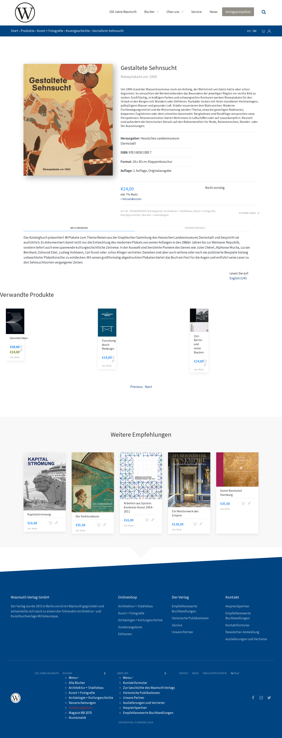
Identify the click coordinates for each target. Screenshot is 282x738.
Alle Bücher (77, 683)
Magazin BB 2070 (80, 713)
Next (148, 387)
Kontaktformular (237, 625)
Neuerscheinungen (82, 703)
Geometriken (19, 338)
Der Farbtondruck (87, 516)
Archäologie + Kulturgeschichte (140, 620)
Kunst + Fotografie (50, 31)
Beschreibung (79, 228)
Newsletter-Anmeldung (242, 632)
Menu (73, 678)
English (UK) (238, 278)
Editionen (125, 634)
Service (196, 12)
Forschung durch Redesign (109, 345)
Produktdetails (195, 228)
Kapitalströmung (39, 514)
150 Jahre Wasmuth (122, 12)
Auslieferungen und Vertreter (246, 639)
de (255, 31)
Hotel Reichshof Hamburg (231, 493)
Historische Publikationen (190, 618)
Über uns (172, 12)
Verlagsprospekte (238, 12)
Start (14, 31)
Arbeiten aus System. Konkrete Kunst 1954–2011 (139, 507)
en (249, 31)
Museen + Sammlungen (155, 215)
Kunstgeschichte (78, 31)
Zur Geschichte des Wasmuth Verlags (149, 687)
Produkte (27, 31)
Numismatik (77, 717)
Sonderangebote (130, 627)
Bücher (149, 12)
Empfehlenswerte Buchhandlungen (148, 713)
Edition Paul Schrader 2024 (136, 722)
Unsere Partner (182, 632)
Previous (136, 387)
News (214, 12)
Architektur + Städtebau (178, 211)
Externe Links (249, 213)
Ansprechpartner (237, 606)
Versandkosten (131, 199)
